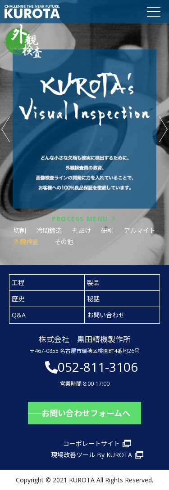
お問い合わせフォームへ (85, 413)
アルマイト (139, 230)
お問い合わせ (106, 315)
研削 (107, 230)
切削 (20, 230)
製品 (93, 282)
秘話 (93, 298)
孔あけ (81, 230)
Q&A (19, 315)
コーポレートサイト (91, 443)
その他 (64, 241)
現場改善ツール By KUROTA (91, 454)
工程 (18, 282)
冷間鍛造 (49, 230)
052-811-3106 (98, 366)
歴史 (18, 298)
